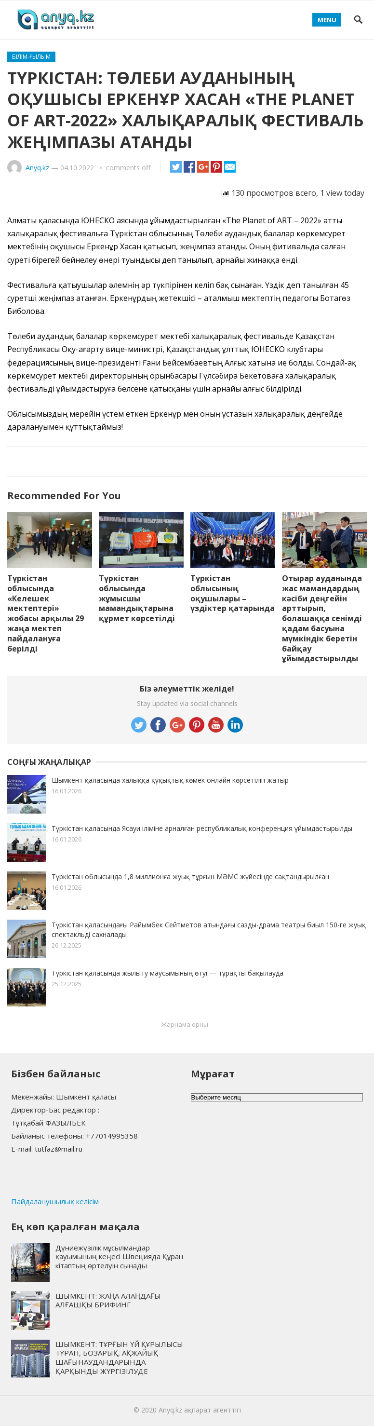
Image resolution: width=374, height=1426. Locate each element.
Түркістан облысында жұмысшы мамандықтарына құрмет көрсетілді (137, 598)
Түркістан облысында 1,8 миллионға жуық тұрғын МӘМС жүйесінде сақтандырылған (190, 876)
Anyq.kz (37, 167)
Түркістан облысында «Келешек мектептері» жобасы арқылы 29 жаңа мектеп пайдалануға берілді (45, 613)
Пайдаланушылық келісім (55, 1201)
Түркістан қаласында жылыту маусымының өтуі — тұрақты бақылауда (167, 973)
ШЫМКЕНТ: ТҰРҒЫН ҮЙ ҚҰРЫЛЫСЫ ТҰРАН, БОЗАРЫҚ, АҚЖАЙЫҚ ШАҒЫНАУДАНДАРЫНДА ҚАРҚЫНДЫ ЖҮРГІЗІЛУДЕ (119, 1357)
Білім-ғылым (31, 57)
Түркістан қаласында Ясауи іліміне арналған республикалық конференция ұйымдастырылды (202, 828)
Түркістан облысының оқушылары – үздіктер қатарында (232, 593)
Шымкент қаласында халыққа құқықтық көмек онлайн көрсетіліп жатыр (170, 780)
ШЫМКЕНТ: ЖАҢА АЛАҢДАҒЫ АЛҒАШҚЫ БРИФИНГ (107, 1300)
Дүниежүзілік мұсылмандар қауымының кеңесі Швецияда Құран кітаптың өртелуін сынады (119, 1257)
